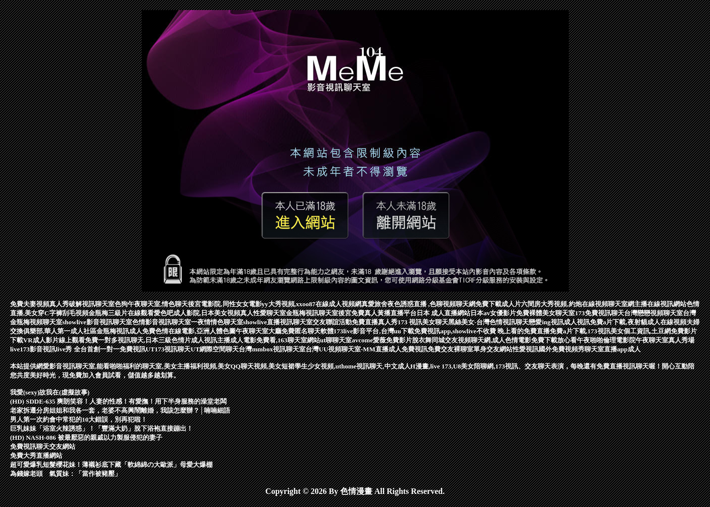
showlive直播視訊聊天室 (278, 322)
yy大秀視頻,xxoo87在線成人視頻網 (311, 304)
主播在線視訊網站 (660, 304)
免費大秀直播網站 (36, 455)
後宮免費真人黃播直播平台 (377, 313)
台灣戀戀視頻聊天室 (653, 313)
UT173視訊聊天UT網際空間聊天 (192, 349)
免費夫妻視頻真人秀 (39, 304)
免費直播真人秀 (374, 322)
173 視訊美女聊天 (422, 322)
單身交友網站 (493, 349)
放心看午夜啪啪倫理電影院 (596, 340)
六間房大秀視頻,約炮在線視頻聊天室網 (577, 304)
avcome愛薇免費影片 (382, 340)
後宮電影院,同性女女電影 (224, 304)
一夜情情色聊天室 (217, 322)
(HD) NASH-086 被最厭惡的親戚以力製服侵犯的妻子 (86, 437)
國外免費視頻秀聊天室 (571, 349)
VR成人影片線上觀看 (54, 340)
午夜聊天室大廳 (258, 331)
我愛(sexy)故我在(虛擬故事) (49, 392)
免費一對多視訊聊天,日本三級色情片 (138, 340)
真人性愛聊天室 (263, 313)
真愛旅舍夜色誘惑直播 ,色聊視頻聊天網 (418, 304)
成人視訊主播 (210, 340)
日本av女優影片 (493, 313)
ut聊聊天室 (336, 340)
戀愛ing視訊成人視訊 (559, 322)
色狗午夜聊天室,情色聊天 (151, 304)
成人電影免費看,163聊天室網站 (275, 340)
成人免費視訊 (408, 349)
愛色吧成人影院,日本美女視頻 (197, 313)
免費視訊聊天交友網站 (42, 446)
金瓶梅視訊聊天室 (312, 313)
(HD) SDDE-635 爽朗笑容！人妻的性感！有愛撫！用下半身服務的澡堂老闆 (118, 401)
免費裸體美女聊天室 (545, 313)
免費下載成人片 (498, 304)
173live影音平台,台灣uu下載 (374, 331)
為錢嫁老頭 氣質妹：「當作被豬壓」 (65, 473)
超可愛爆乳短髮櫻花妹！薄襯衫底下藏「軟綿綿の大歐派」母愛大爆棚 (111, 464)
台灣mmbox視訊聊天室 (272, 349)
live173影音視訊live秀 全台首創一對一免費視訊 (78, 349)
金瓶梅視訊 (112, 331)
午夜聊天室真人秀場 (665, 340)
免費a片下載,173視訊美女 (586, 331)
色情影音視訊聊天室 (161, 322)
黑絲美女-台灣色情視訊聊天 (488, 322)
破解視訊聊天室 (92, 304)
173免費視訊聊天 (599, 313)
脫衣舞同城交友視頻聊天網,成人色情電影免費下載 (484, 340)
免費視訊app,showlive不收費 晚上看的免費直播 (482, 331)
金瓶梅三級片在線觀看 (121, 313)
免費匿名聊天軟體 (307, 331)
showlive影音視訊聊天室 (97, 322)
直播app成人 (622, 349)
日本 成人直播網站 (443, 313)
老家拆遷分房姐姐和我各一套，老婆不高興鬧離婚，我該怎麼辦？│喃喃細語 (120, 410)
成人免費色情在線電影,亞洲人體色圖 (182, 331)
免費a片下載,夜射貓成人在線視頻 (638, 322)
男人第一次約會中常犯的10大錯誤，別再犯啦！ (78, 419)
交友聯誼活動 (332, 322)
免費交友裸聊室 (450, 349)
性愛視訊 (526, 349)
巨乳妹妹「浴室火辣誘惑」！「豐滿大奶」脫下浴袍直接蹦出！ (101, 428)
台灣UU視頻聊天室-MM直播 (347, 349)
